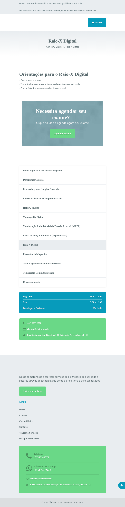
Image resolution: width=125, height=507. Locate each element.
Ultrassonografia (31, 282)
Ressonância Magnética (35, 254)
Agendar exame (62, 133)
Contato (23, 426)
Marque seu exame (29, 438)
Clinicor (52, 502)
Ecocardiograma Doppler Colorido (41, 189)
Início (22, 409)
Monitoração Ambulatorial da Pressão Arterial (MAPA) (51, 226)
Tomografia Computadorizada (38, 272)
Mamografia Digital (33, 217)
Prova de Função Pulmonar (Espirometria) (45, 235)
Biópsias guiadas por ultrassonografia (42, 170)
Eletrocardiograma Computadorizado (42, 198)
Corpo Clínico (26, 421)
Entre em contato (32, 391)
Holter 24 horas (31, 207)
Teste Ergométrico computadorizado (42, 263)
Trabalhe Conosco (28, 432)
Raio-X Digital (30, 245)
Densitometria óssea (33, 179)
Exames (23, 415)
